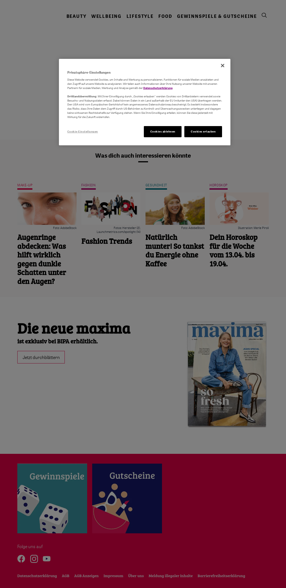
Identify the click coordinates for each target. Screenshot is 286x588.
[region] (144, 102)
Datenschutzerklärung (158, 88)
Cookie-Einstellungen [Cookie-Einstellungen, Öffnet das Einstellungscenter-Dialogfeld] (82, 131)
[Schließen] (222, 65)
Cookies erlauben (203, 131)
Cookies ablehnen (162, 131)
